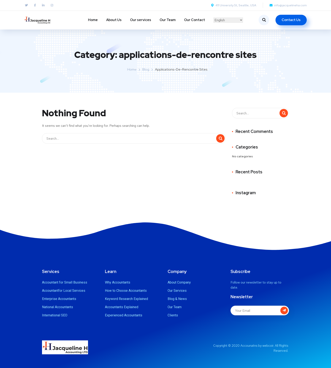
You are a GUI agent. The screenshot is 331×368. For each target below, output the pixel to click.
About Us (114, 20)
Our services (140, 20)
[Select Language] (228, 20)
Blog (145, 69)
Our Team (168, 20)
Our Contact (194, 20)
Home (93, 20)
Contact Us (291, 20)
